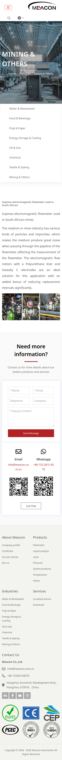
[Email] (43, 390)
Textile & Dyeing (19, 167)
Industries (10, 591)
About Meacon (13, 537)
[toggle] (8, 7)
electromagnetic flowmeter (33, 214)
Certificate (7, 551)
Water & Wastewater (22, 108)
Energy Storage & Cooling (25, 138)
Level (36, 557)
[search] (8, 18)
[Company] (43, 401)
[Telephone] (19, 401)
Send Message (31, 433)
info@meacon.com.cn (20, 669)
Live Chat (31, 505)
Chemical (15, 157)
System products (42, 568)
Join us (5, 562)
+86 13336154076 (18, 676)
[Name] (19, 390)
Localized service (42, 599)
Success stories (10, 557)
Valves (36, 580)
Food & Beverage (19, 118)
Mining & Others (19, 177)
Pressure (37, 562)
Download (38, 604)
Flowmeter (39, 545)
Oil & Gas (15, 148)
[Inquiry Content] (31, 417)
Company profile (11, 545)
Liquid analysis (41, 551)
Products (40, 537)
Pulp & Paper (17, 128)
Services (39, 591)
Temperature (40, 574)
